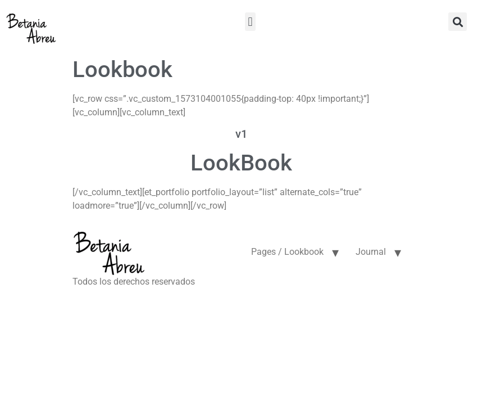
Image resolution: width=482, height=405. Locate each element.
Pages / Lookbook (287, 251)
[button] (250, 21)
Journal (371, 251)
